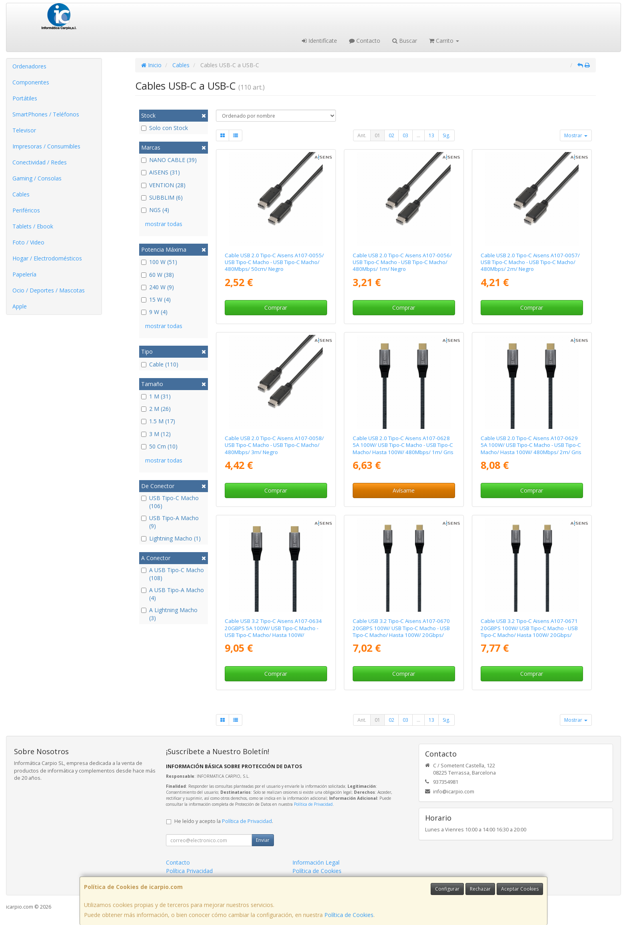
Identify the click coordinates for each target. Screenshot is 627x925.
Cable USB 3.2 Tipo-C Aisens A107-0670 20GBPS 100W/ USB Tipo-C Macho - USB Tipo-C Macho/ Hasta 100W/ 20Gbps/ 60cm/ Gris (401, 631)
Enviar (263, 840)
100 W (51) (159, 262)
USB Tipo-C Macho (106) (170, 502)
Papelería (24, 274)
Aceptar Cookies (520, 888)
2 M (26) (156, 408)
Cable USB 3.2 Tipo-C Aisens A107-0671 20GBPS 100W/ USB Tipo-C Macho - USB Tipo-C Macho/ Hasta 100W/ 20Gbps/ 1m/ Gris (529, 631)
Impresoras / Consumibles (46, 146)
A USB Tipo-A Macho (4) (172, 594)
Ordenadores (29, 66)
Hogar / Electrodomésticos (47, 258)
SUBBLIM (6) (162, 197)
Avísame (404, 490)
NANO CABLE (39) (169, 160)
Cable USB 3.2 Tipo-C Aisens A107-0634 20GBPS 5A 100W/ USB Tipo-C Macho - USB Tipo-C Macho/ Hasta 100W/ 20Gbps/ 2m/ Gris (273, 631)
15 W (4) (156, 299)
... (418, 135)
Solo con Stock (164, 128)
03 (405, 135)
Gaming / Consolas (37, 178)
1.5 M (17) (158, 421)
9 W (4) (154, 312)
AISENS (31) (160, 172)
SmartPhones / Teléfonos (45, 114)
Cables (21, 194)
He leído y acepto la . (223, 821)
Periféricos (26, 210)
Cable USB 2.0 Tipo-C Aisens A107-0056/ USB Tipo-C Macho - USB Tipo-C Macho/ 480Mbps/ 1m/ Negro (402, 262)
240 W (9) (157, 287)
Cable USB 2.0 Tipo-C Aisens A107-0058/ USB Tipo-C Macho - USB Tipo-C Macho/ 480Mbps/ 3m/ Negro (274, 445)
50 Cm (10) (159, 446)
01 (377, 135)
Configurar (447, 888)
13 (431, 135)
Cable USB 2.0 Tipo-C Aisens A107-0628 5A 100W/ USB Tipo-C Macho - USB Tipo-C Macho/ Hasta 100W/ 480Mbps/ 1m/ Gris (403, 445)
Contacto (364, 40)
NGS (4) (155, 210)
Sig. (446, 135)
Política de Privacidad (313, 804)
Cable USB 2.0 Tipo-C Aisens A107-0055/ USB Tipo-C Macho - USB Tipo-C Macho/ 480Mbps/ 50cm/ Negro (274, 262)
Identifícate (319, 40)
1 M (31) (156, 396)
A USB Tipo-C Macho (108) (172, 574)
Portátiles (24, 98)
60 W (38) (157, 274)
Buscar (404, 40)
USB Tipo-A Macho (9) (170, 522)
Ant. (361, 135)
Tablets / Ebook (32, 226)
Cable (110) (159, 364)
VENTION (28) (163, 185)
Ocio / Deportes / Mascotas (48, 290)
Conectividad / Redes (39, 162)
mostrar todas (163, 224)
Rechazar (480, 888)
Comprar (275, 307)
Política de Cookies (348, 915)
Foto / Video (28, 242)
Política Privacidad (189, 871)
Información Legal (315, 862)
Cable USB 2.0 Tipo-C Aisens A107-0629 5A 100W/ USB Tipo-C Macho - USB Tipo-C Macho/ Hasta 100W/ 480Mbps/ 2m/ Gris (531, 445)
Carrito (444, 40)
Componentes (30, 82)
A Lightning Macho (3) (169, 614)
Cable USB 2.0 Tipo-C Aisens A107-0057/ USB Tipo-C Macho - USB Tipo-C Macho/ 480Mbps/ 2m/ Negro (530, 262)
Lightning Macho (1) (171, 538)
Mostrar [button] (575, 135)
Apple (19, 306)
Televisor (24, 130)
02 (391, 135)
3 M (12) (156, 434)
